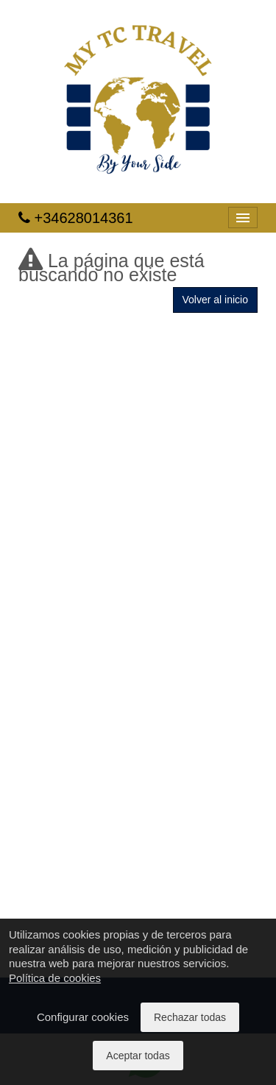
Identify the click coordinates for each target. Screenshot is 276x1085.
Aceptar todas (137, 1055)
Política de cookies (55, 978)
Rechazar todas (190, 1017)
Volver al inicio (216, 299)
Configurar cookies (83, 1017)
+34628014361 (75, 218)
